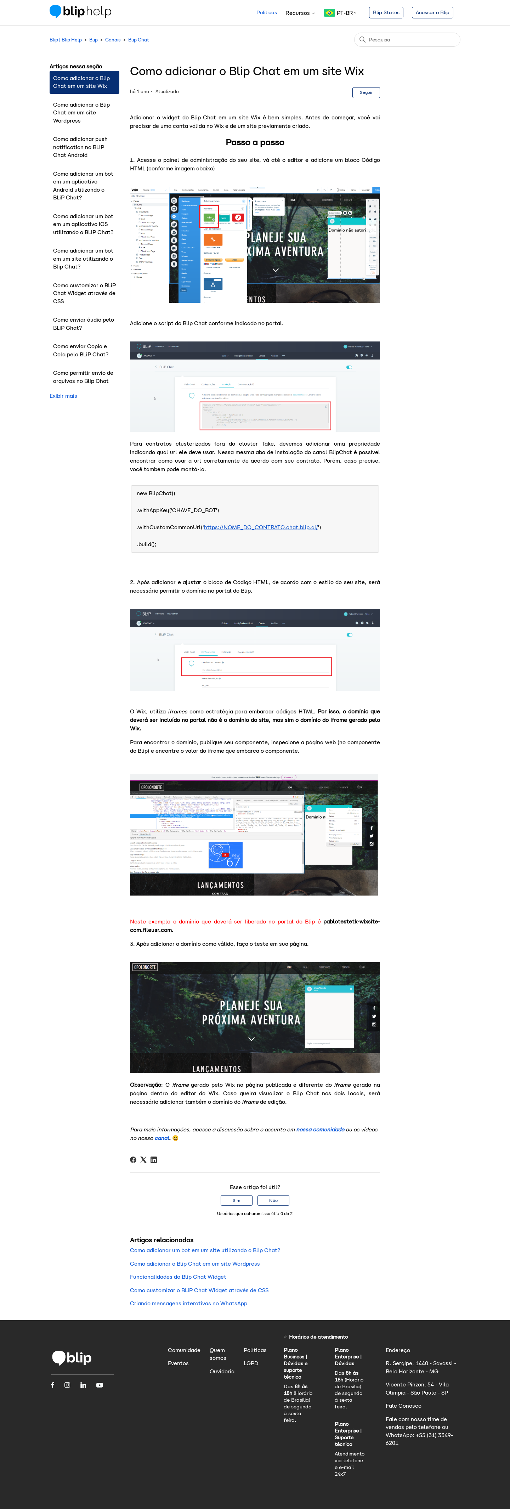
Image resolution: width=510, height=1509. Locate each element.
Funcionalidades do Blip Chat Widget (178, 1276)
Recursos (300, 13)
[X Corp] (143, 1160)
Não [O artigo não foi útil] (273, 1200)
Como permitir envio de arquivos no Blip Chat (83, 376)
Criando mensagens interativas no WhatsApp (188, 1303)
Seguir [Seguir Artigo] (366, 92)
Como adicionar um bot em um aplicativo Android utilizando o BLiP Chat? (83, 185)
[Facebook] (133, 1160)
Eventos (178, 1363)
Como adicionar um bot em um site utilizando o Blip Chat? (83, 258)
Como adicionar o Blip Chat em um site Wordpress (81, 112)
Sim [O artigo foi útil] (236, 1200)
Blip (93, 40)
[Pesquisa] (407, 40)
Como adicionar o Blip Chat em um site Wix (81, 82)
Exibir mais (63, 395)
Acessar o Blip (432, 12)
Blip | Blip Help (66, 40)
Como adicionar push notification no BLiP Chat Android (80, 147)
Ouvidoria (222, 1371)
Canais (113, 40)
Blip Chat (138, 40)
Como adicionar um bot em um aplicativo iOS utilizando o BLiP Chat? (83, 224)
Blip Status (386, 12)
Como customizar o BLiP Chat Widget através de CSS (84, 293)
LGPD (251, 1363)
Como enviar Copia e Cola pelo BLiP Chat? (80, 350)
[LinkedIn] (154, 1160)
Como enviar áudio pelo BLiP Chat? (83, 323)
